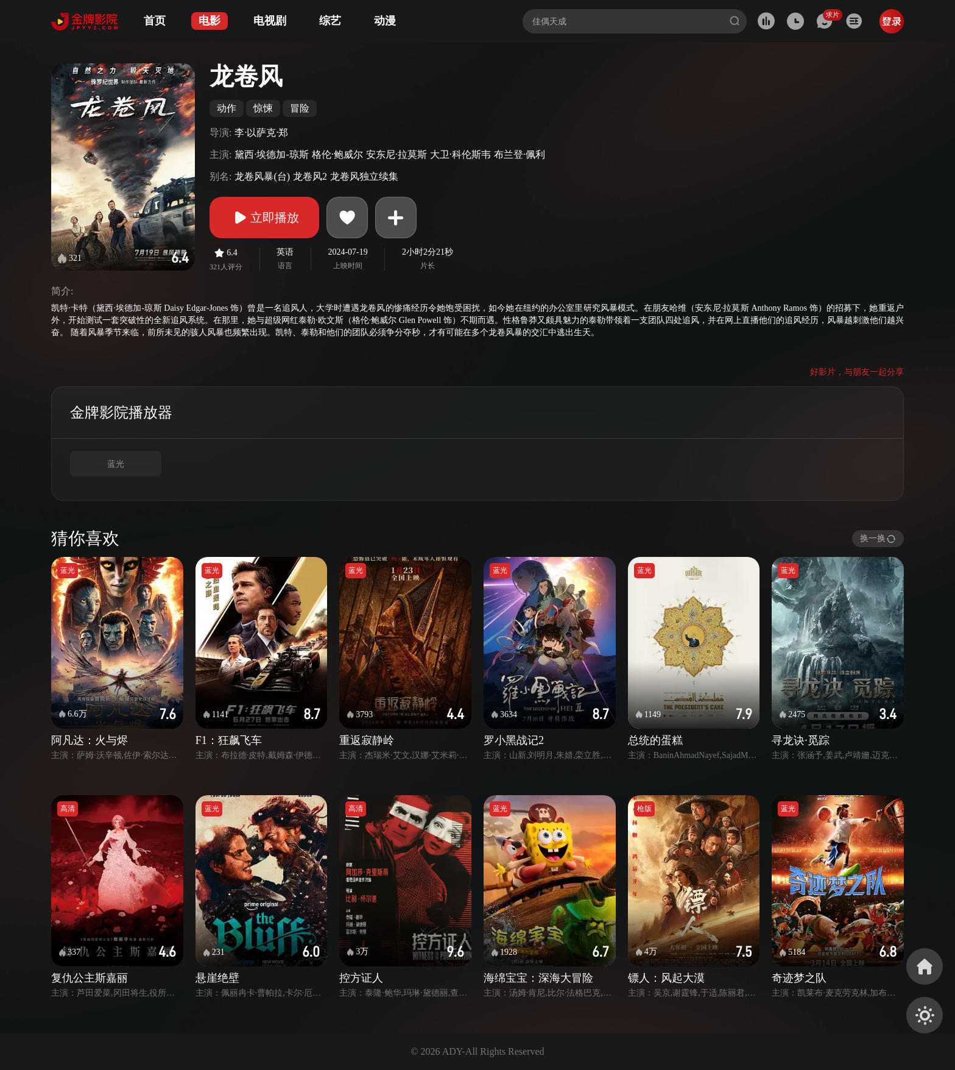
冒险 (299, 108)
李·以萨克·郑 (261, 132)
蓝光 (115, 464)
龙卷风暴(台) (262, 176)
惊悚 (263, 108)
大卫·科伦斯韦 (460, 154)
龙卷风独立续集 (364, 176)
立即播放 (264, 217)
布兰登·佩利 (519, 154)
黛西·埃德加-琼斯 (271, 154)
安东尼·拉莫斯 (396, 154)
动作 (226, 108)
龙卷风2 (310, 176)
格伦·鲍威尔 (337, 154)
